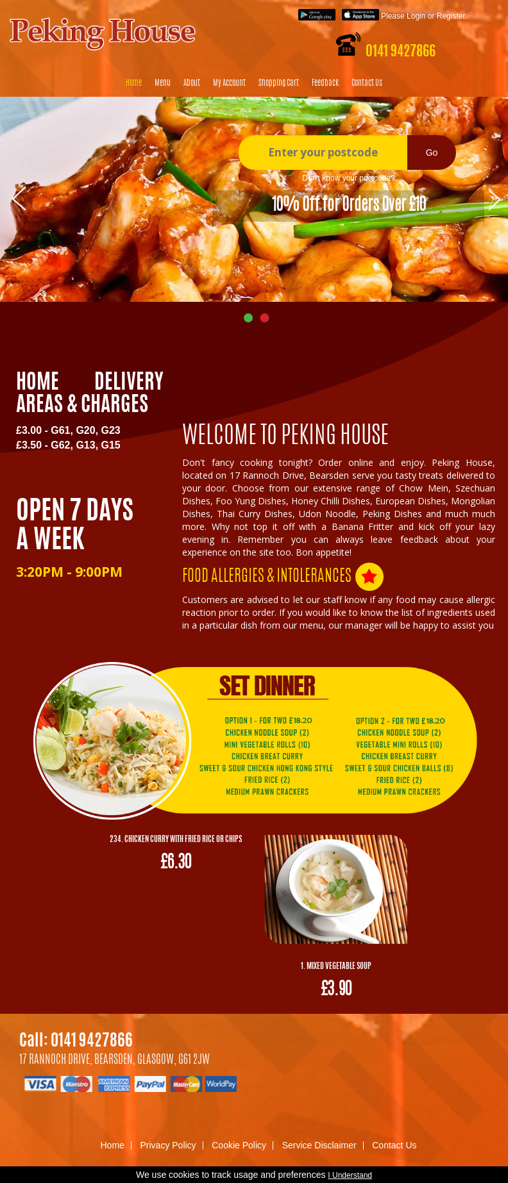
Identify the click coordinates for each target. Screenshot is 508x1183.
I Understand (350, 1175)
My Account (229, 83)
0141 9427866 (401, 52)
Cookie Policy (239, 1145)
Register (451, 16)
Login (416, 16)
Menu (163, 83)
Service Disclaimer (319, 1145)
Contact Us (366, 83)
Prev (19, 197)
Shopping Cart (278, 83)
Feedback (325, 83)
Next (495, 197)
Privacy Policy (168, 1145)
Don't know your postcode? (348, 178)
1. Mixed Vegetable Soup (336, 966)
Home (134, 83)
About (191, 83)
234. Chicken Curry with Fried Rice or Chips (176, 839)
